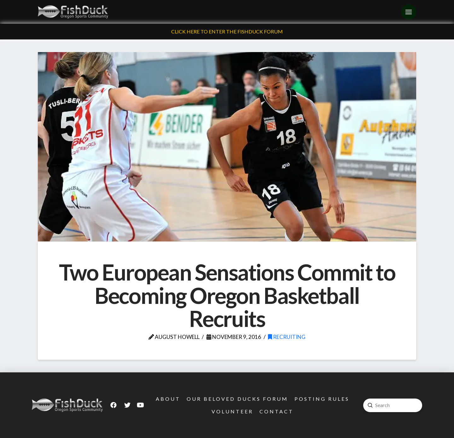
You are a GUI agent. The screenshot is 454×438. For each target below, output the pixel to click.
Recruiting (287, 337)
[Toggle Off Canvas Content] (408, 12)
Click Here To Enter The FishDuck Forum (227, 31)
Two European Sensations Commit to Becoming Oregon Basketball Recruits (227, 295)
